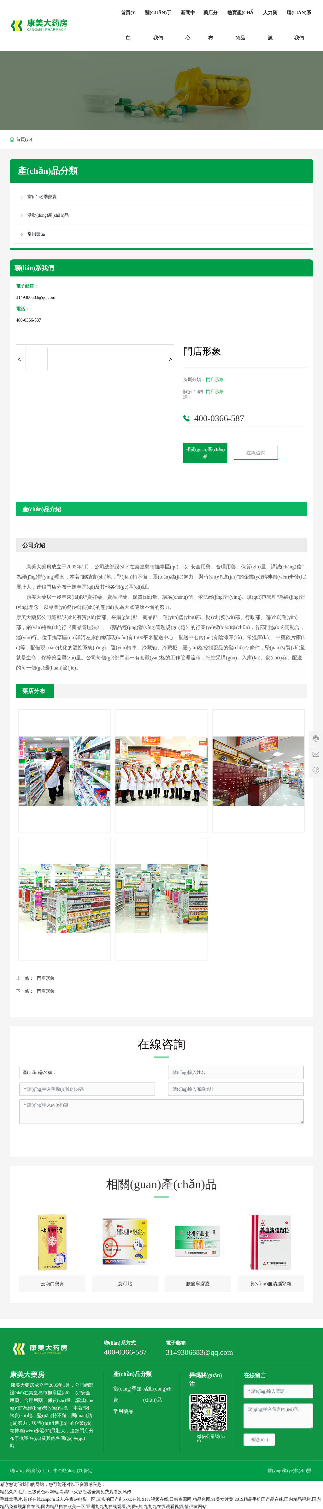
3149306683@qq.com (36, 297)
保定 (88, 1470)
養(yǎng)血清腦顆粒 (271, 1284)
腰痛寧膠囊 (197, 1284)
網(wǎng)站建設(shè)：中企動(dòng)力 (46, 1470)
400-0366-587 (28, 320)
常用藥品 (123, 1410)
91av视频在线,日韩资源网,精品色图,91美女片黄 (187, 1497)
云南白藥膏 (52, 1284)
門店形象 (215, 379)
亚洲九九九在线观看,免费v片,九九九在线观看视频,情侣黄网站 (146, 1505)
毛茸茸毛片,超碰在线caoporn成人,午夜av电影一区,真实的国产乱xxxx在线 (70, 1497)
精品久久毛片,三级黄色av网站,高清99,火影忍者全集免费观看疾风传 (65, 1490)
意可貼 (125, 1284)
